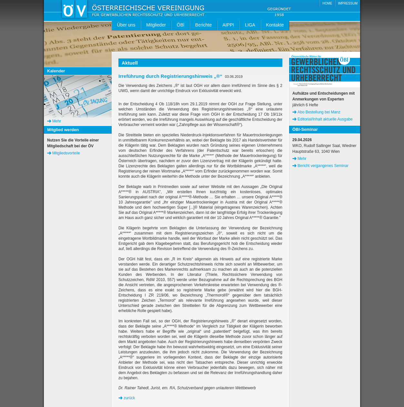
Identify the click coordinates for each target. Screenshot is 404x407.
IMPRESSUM (348, 3)
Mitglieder (156, 24)
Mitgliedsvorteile (66, 153)
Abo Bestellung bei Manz (319, 112)
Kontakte (275, 24)
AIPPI (228, 24)
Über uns (126, 24)
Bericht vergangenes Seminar (323, 165)
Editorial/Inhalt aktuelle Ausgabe (325, 119)
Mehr (56, 121)
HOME (327, 3)
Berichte (203, 24)
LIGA (250, 24)
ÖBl (180, 24)
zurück (129, 398)
